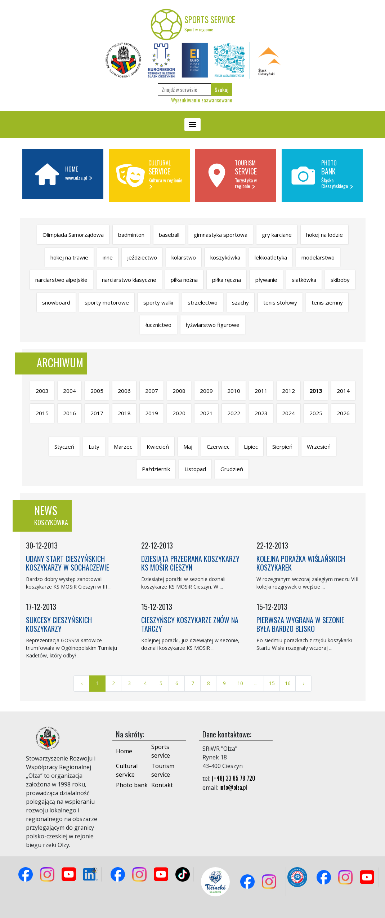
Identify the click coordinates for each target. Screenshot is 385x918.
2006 (124, 390)
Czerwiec (218, 446)
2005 (96, 390)
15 (272, 683)
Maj (187, 446)
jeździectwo (142, 257)
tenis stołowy (280, 302)
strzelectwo (203, 302)
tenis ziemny (327, 302)
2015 (42, 413)
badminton (131, 234)
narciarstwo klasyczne (129, 279)
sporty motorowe (107, 302)
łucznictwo (158, 324)
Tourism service (162, 770)
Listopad (195, 469)
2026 (343, 413)
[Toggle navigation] (192, 124)
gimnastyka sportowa (220, 234)
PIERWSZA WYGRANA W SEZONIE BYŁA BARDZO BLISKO (300, 624)
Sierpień (282, 446)
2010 (233, 390)
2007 (151, 390)
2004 (69, 390)
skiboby (340, 279)
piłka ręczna (226, 279)
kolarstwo (183, 257)
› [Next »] (303, 683)
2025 (315, 413)
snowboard (56, 302)
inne (108, 257)
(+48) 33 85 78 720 (233, 778)
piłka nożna (184, 279)
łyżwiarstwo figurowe (212, 324)
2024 (288, 413)
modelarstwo (318, 257)
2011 (261, 390)
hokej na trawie (69, 257)
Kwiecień (158, 446)
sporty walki (158, 302)
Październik (156, 469)
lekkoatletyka (271, 257)
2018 (124, 413)
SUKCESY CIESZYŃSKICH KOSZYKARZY (59, 624)
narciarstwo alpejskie (61, 279)
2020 (179, 413)
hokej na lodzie (324, 234)
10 (240, 683)
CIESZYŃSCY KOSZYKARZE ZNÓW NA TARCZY (189, 624)
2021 (206, 413)
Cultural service (127, 770)
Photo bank (132, 785)
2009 (206, 390)
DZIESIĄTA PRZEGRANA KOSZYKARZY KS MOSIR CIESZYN (190, 563)
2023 (261, 413)
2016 (69, 413)
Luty (94, 446)
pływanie (266, 279)
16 (288, 683)
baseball (169, 234)
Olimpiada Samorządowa (73, 234)
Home (124, 751)
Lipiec (251, 446)
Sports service (160, 751)
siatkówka (304, 279)
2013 (315, 390)
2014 (343, 390)
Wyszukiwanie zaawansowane (201, 100)
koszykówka (225, 257)
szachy (240, 302)
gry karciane (277, 234)
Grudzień (231, 469)
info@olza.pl (233, 787)
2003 (42, 390)
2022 (233, 413)
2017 (96, 413)
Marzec (123, 446)
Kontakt (162, 785)
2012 (288, 390)
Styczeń (64, 446)
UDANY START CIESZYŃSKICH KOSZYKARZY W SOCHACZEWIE (67, 563)
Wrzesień (319, 446)
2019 (151, 413)
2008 (179, 390)
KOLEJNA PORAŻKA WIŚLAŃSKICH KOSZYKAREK (300, 563)
